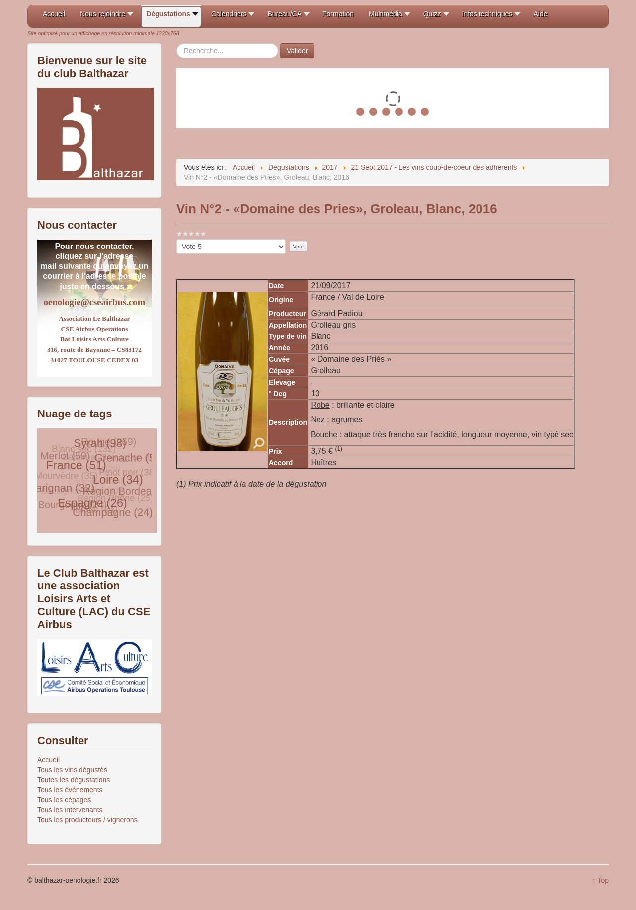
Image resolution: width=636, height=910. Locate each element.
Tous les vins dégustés (72, 770)
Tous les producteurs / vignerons (87, 820)
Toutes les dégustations (73, 780)
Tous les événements (70, 790)
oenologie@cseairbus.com (94, 302)
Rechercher (176, 43)
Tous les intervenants (70, 810)
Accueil (48, 760)
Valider (297, 51)
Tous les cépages (64, 800)
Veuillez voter (176, 239)
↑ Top (600, 880)
